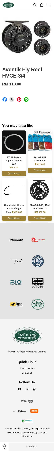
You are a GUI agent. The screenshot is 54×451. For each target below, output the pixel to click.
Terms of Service (13, 428)
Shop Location (27, 368)
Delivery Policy (30, 432)
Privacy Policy (30, 428)
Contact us (27, 373)
